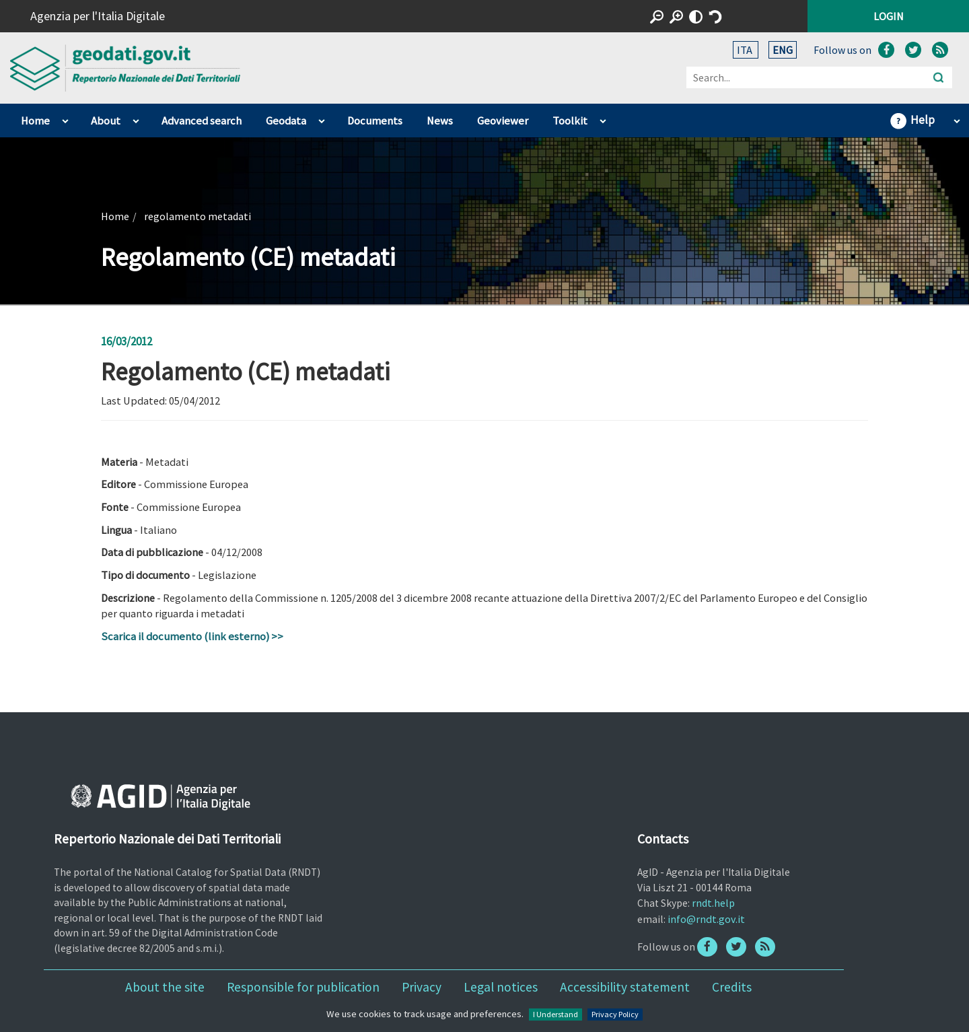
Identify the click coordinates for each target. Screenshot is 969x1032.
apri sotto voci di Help (956, 118)
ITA (745, 50)
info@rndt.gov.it (706, 919)
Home (35, 121)
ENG (783, 50)
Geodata (286, 121)
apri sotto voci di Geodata (321, 118)
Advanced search (202, 121)
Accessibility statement (625, 987)
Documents (374, 121)
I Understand (555, 1014)
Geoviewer (502, 121)
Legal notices (501, 987)
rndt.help (713, 902)
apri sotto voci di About (135, 118)
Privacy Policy (615, 1014)
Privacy (421, 987)
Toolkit (569, 121)
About (105, 121)
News (440, 121)
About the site (165, 987)
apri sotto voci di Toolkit (602, 118)
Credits (732, 987)
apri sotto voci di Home (65, 118)
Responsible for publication (303, 987)
